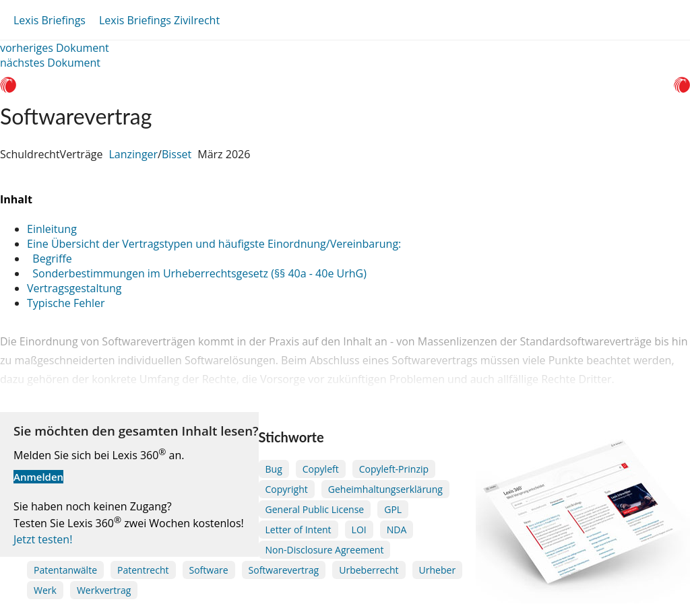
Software (208, 570)
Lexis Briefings (49, 20)
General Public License (315, 509)
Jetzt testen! (42, 539)
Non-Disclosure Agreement (324, 549)
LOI (359, 529)
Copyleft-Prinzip (394, 469)
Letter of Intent (298, 529)
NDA (397, 529)
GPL (393, 509)
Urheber (437, 570)
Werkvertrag (104, 590)
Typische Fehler (66, 303)
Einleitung (52, 229)
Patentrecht (143, 570)
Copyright (286, 489)
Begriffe (49, 258)
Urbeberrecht (368, 570)
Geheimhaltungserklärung (385, 489)
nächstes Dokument (50, 62)
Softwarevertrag (284, 570)
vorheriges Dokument (54, 47)
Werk (45, 590)
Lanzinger (133, 154)
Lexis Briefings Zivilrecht (159, 20)
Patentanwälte (65, 570)
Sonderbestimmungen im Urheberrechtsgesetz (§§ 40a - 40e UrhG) (197, 273)
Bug (273, 469)
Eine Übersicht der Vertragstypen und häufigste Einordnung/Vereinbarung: (214, 243)
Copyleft (321, 469)
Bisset (176, 154)
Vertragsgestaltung (74, 288)
